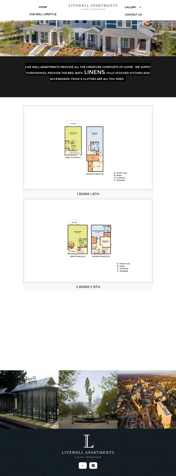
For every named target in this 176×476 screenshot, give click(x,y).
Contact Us (133, 14)
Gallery (133, 7)
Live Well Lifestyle (42, 14)
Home (43, 7)
